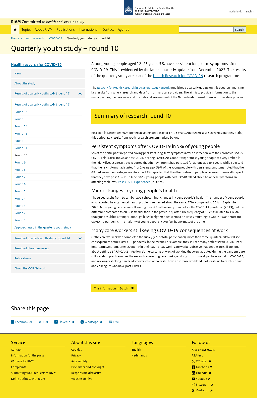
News (17, 73)
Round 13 (21, 133)
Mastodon (215, 390)
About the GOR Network (30, 268)
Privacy (76, 355)
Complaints (18, 367)
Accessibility (79, 361)
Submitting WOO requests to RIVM (33, 373)
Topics (26, 29)
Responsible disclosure (86, 373)
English (250, 11)
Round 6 (20, 184)
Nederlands (235, 11)
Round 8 (20, 170)
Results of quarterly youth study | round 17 (42, 104)
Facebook (215, 367)
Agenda (123, 29)
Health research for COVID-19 (42, 38)
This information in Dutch (111, 288)
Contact (108, 29)
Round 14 (21, 126)
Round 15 (21, 119)
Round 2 (20, 213)
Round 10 (29, 155)
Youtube (214, 378)
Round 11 (21, 148)
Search (239, 29)
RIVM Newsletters (203, 349)
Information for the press (27, 355)
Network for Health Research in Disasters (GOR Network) (134, 87)
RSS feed (197, 355)
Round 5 (20, 191)
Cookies (76, 349)
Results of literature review (31, 248)
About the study (24, 83)
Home (15, 29)
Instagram (215, 384)
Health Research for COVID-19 (178, 75)
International (88, 29)
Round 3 (20, 206)
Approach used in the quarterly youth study (42, 227)
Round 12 (21, 141)
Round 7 (20, 177)
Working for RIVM (22, 361)
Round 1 (20, 220)
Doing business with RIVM (28, 379)
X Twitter (214, 361)
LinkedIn (214, 373)
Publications (66, 29)
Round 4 (20, 198)
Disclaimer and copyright (87, 367)
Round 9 (20, 162)
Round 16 (21, 112)
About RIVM (44, 29)
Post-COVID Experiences (134, 182)
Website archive (81, 379)
